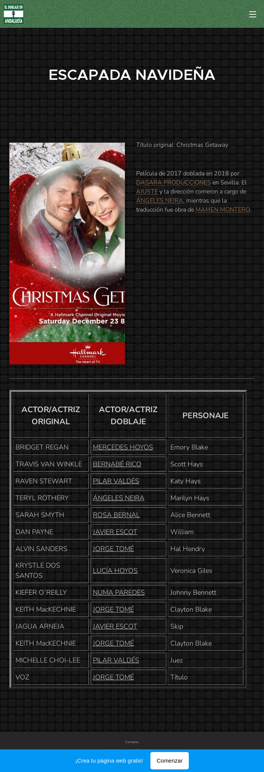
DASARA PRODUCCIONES (173, 182)
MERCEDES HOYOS (123, 447)
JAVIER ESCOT (115, 531)
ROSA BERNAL (116, 514)
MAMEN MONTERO (223, 210)
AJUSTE (147, 191)
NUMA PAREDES (119, 592)
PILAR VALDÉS (116, 481)
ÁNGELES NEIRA (159, 200)
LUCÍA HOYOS (115, 570)
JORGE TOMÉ (113, 548)
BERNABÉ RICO (117, 464)
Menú (252, 14)
